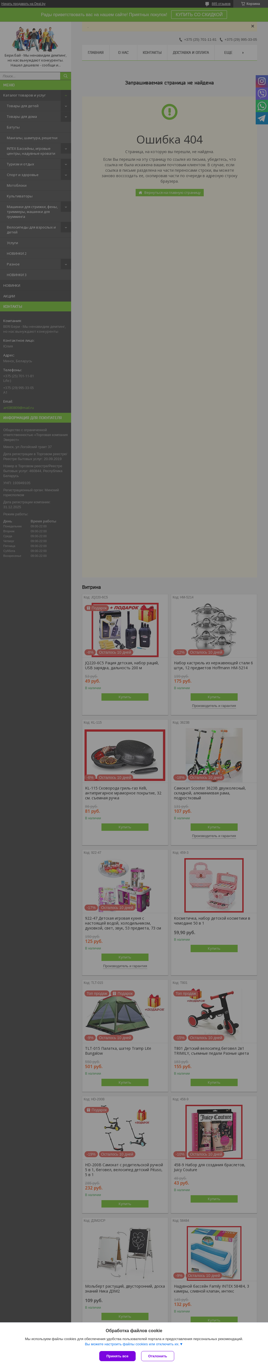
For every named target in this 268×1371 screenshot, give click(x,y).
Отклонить (157, 1356)
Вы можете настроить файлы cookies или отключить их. (132, 1344)
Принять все (117, 1356)
